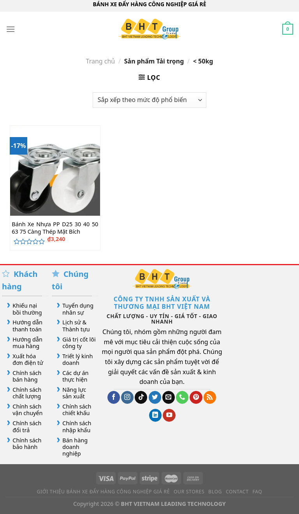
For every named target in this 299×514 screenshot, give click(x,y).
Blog (215, 491)
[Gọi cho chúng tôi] (182, 397)
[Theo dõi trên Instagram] (127, 397)
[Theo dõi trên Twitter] (155, 397)
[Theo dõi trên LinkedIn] (155, 415)
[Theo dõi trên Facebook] (113, 397)
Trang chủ (100, 61)
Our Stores (189, 491)
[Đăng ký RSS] (210, 397)
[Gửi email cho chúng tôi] (168, 397)
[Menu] (10, 29)
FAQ (257, 491)
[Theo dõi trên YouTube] (169, 415)
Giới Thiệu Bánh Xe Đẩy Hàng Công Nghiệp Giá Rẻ (103, 491)
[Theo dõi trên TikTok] (141, 397)
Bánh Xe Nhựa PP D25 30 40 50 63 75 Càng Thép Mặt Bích (55, 228)
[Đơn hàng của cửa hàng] (149, 100)
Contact (237, 491)
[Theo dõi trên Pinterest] (196, 397)
